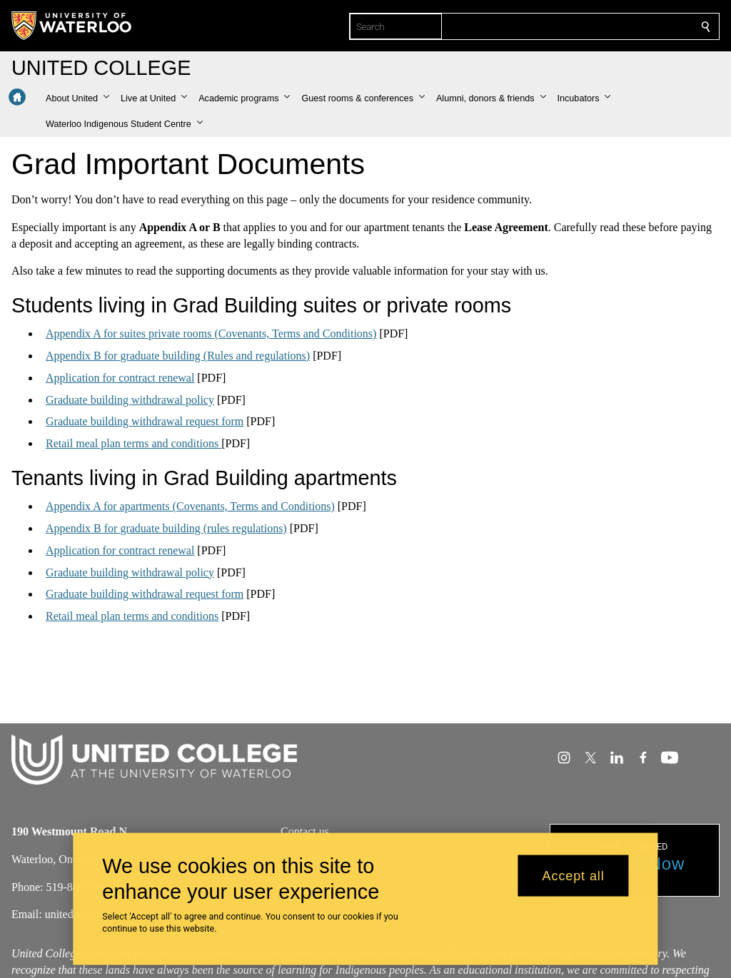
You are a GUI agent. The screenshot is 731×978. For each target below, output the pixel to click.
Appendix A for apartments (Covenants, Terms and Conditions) (190, 506)
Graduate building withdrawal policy (130, 400)
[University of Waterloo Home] (72, 25)
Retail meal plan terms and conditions (133, 443)
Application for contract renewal (120, 378)
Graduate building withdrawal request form (144, 421)
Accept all (574, 875)
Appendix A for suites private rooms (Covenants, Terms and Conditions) (211, 333)
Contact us (305, 831)
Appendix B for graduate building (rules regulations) (166, 528)
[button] (77, 98)
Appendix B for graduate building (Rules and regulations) (178, 356)
